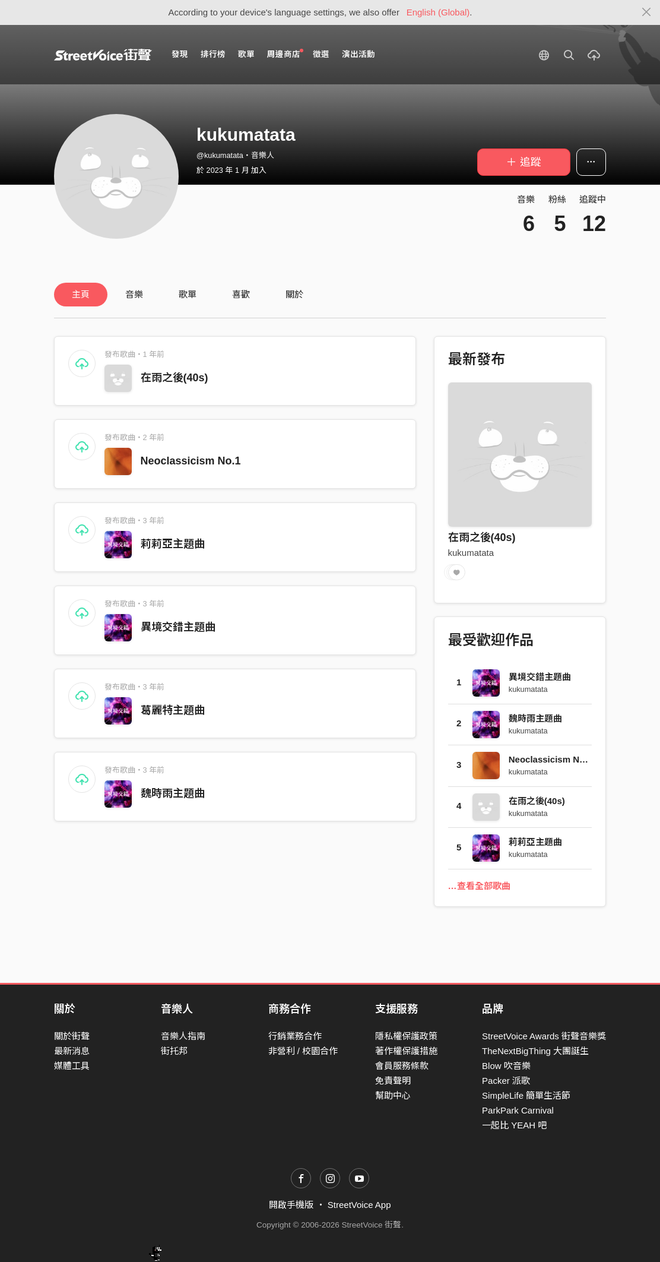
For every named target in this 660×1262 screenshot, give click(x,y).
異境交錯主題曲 (178, 627)
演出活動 (358, 54)
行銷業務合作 (295, 1036)
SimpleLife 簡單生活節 (526, 1095)
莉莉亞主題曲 (173, 544)
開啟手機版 (291, 1205)
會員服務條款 (402, 1066)
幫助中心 (393, 1095)
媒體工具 (72, 1066)
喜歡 (241, 294)
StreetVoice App (359, 1205)
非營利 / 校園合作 (303, 1051)
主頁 (81, 294)
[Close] (646, 12)
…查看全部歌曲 (479, 886)
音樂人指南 (183, 1036)
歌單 (246, 54)
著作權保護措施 (406, 1051)
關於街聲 (72, 1036)
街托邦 (174, 1051)
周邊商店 (285, 54)
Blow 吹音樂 (506, 1066)
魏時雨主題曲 (173, 793)
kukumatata (471, 553)
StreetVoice (103, 55)
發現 (180, 54)
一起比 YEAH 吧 (514, 1125)
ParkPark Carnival (518, 1110)
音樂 (134, 294)
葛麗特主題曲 (173, 710)
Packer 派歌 (506, 1081)
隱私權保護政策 (406, 1036)
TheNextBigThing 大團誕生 (535, 1051)
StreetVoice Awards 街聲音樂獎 (544, 1036)
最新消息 (72, 1051)
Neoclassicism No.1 (191, 461)
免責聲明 (393, 1081)
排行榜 (213, 54)
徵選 (321, 54)
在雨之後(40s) (174, 378)
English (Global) (438, 12)
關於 (294, 294)
